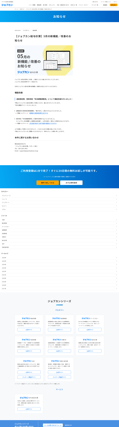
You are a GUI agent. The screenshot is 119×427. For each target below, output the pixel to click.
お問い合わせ (95, 1)
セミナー (81, 47)
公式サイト (29, 226)
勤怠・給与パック (74, 348)
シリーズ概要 (32, 5)
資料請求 (105, 5)
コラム (80, 50)
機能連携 (39, 5)
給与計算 (35, 30)
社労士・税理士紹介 (61, 367)
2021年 (81, 116)
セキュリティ (52, 5)
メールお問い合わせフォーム (52, 321)
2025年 (81, 102)
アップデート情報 (65, 341)
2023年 (81, 109)
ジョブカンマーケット (66, 394)
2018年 (81, 126)
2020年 (81, 119)
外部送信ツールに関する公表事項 (94, 401)
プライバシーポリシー (64, 401)
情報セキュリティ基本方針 (78, 401)
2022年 (81, 112)
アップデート (26, 30)
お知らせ (22, 9)
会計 (80, 85)
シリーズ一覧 (50, 360)
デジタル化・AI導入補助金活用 (54, 351)
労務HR (81, 78)
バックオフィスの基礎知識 (53, 394)
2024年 (81, 105)
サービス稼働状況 (74, 341)
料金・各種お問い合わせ (63, 5)
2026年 (81, 99)
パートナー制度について (106, 1)
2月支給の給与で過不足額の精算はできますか (43, 123)
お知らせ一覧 (74, 5)
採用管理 (81, 74)
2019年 (81, 123)
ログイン (115, 1)
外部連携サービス (51, 367)
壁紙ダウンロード (84, 394)
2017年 (81, 129)
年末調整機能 (94, 348)
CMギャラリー (75, 394)
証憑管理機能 (98, 351)
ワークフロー (82, 68)
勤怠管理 (81, 64)
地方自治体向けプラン (84, 348)
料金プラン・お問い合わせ (53, 387)
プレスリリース (83, 37)
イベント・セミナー (83, 5)
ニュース (81, 40)
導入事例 (45, 5)
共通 (80, 61)
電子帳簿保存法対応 (78, 351)
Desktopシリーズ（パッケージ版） (62, 360)
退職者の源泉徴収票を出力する (38, 113)
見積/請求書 (82, 88)
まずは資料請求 (71, 182)
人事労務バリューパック (53, 348)
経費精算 (81, 71)
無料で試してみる (47, 182)
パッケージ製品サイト (29, 273)
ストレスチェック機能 (52, 354)
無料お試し (113, 5)
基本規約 (55, 401)
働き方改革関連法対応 (68, 351)
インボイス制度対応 (89, 351)
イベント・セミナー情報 (53, 381)
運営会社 (49, 401)
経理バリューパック (64, 348)
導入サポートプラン (63, 354)
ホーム (16, 9)
